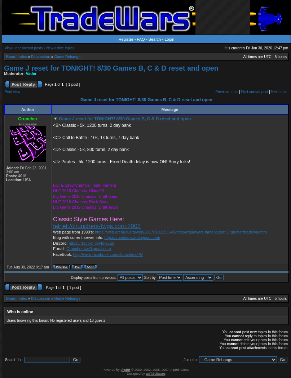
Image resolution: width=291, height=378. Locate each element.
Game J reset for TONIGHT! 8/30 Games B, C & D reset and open (111, 68)
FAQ (141, 39)
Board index (16, 57)
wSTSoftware (155, 373)
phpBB (125, 370)
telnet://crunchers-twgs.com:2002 (97, 226)
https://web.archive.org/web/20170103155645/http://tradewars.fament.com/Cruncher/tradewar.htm (181, 232)
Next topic (279, 92)
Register (126, 39)
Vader (31, 73)
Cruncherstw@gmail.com (88, 248)
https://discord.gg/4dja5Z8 (91, 243)
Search (155, 39)
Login (169, 39)
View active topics (60, 48)
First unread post (254, 92)
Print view (12, 92)
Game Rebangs (67, 57)
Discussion (40, 57)
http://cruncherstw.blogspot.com (132, 237)
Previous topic (227, 92)
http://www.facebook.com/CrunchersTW (108, 254)
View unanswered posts (24, 48)
